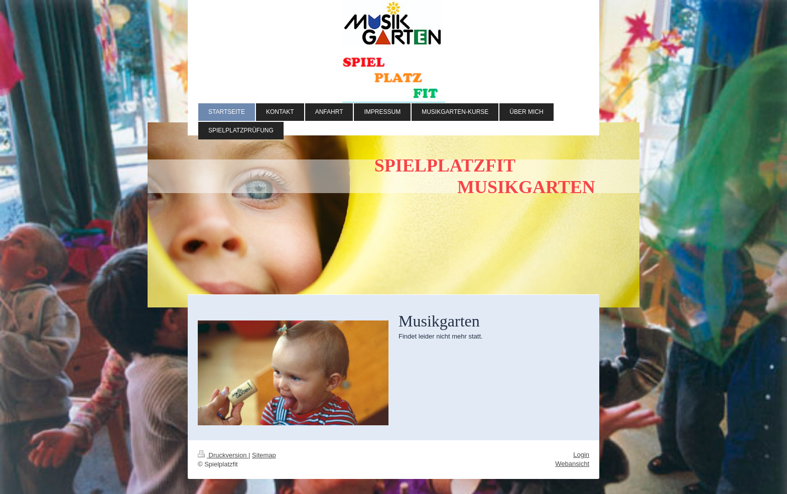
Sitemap (264, 455)
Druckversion (223, 455)
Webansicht (572, 463)
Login (581, 454)
